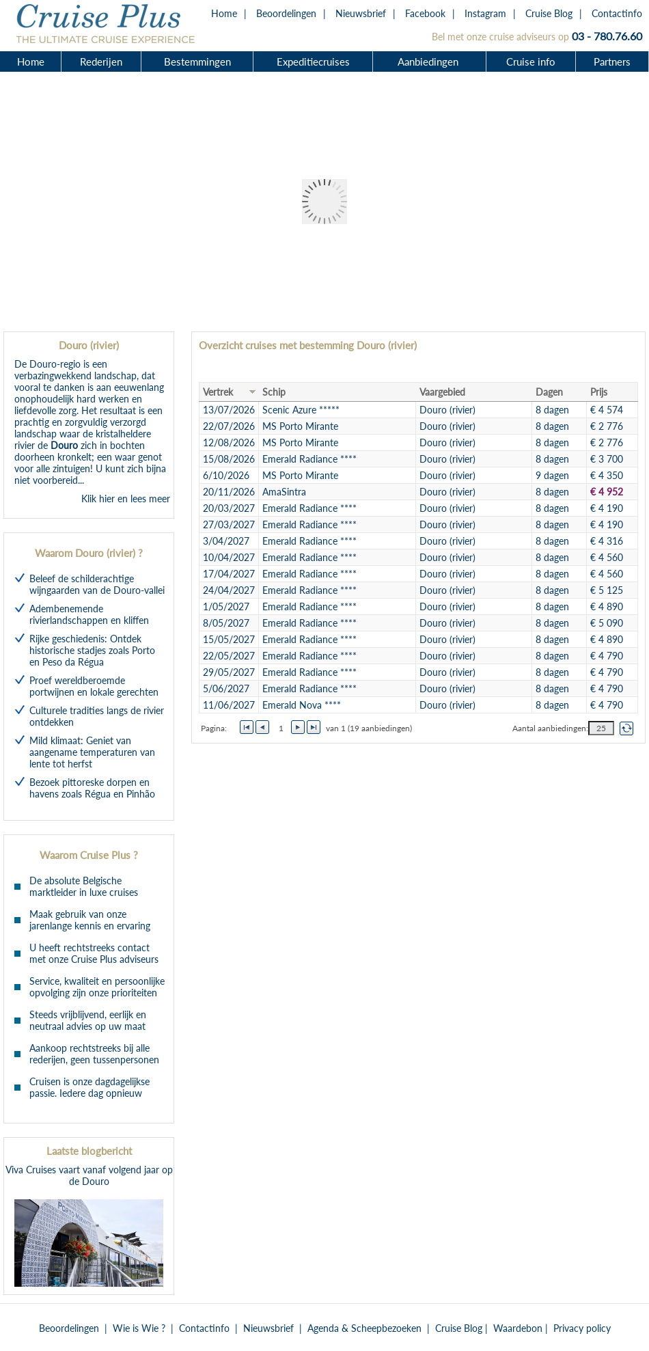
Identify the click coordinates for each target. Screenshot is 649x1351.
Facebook (425, 13)
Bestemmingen (197, 61)
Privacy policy (582, 1328)
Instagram (485, 13)
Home (224, 13)
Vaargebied (442, 392)
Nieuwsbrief (360, 13)
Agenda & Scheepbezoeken (364, 1328)
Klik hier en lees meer (125, 498)
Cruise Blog (548, 13)
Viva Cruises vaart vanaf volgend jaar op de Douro (89, 1225)
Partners (612, 61)
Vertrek (218, 392)
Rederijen (101, 61)
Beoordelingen (286, 13)
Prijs (598, 392)
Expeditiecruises (313, 61)
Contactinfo (617, 13)
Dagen (549, 392)
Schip (274, 392)
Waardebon (517, 1328)
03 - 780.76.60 (607, 35)
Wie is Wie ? (139, 1328)
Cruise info (530, 61)
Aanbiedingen (430, 61)
